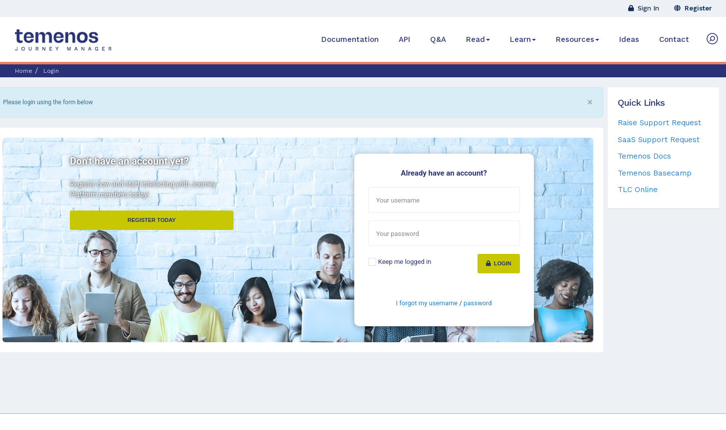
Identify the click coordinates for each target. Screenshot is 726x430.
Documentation (350, 39)
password (478, 303)
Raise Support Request (659, 122)
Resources (577, 39)
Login (498, 263)
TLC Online (638, 189)
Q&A (438, 39)
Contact (674, 39)
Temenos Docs (644, 156)
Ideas (629, 39)
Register (693, 8)
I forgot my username (427, 303)
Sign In (643, 8)
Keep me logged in (405, 261)
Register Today (152, 220)
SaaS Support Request (659, 139)
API (404, 39)
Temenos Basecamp (655, 173)
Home (23, 70)
